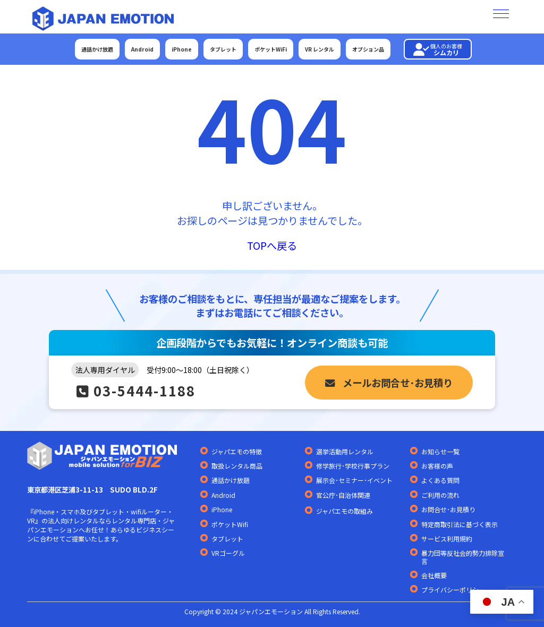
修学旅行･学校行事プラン (352, 466)
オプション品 (368, 49)
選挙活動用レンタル (344, 451)
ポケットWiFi (270, 49)
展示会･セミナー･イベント (354, 480)
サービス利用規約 (446, 539)
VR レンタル (319, 49)
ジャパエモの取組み (344, 511)
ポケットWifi (229, 524)
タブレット (223, 49)
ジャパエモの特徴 (236, 451)
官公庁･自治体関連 (343, 495)
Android (142, 49)
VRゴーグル (228, 553)
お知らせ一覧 (440, 451)
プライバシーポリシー (453, 590)
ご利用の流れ (440, 495)
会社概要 (434, 575)
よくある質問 (440, 480)
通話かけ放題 (97, 49)
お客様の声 (437, 466)
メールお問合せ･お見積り (389, 382)
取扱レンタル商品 (236, 466)
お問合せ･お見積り (448, 509)
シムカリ (437, 49)
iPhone (182, 49)
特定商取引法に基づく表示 (459, 524)
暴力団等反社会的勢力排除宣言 (462, 557)
